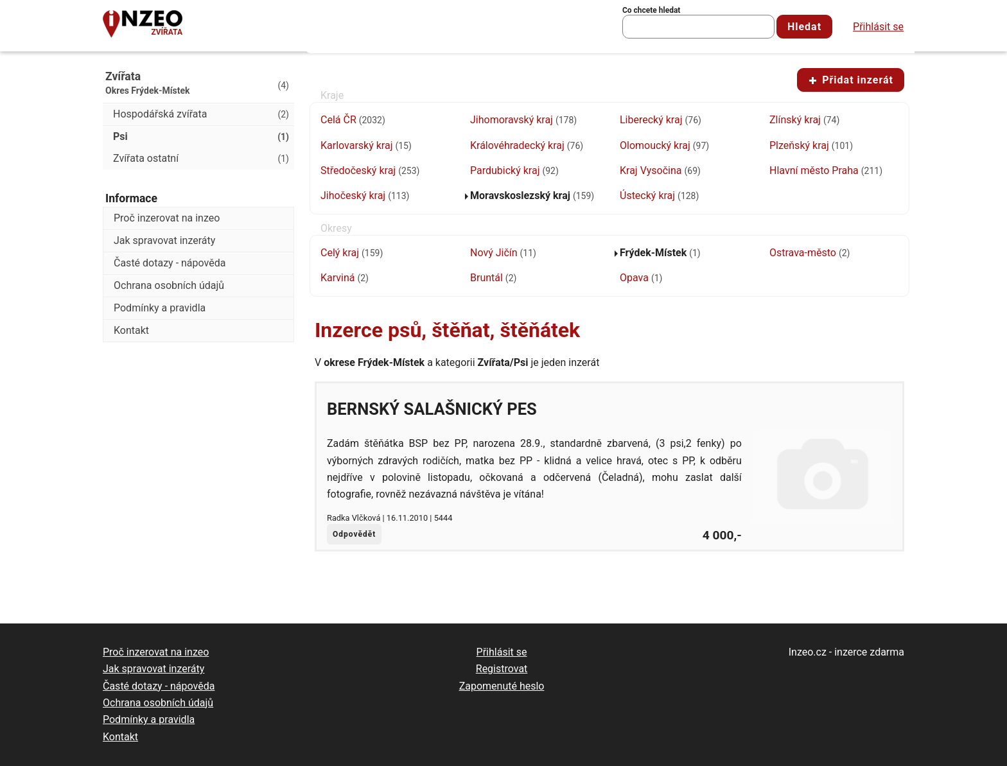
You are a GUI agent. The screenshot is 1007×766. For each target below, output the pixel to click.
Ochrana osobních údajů (169, 285)
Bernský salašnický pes (432, 409)
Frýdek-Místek (660, 253)
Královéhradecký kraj (526, 145)
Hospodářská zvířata (201, 114)
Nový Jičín (503, 253)
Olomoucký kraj (664, 145)
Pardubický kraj (514, 170)
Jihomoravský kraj (523, 120)
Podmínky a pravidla (160, 308)
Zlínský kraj (804, 120)
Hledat (804, 27)
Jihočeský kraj (364, 195)
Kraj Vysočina (660, 170)
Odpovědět (354, 534)
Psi (201, 136)
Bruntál (493, 278)
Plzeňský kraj (811, 145)
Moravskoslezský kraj (532, 195)
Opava (641, 278)
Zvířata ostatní (201, 158)
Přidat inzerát (850, 80)
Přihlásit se (878, 27)
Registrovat (502, 669)
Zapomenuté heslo (502, 686)
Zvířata (166, 32)
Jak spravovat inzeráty (164, 240)
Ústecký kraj (659, 195)
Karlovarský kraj (366, 145)
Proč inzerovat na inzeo (167, 218)
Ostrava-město (809, 253)
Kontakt (131, 330)
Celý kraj (351, 253)
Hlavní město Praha (825, 170)
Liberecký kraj (660, 120)
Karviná (344, 278)
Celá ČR (352, 120)
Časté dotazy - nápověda (169, 263)
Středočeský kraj (369, 170)
